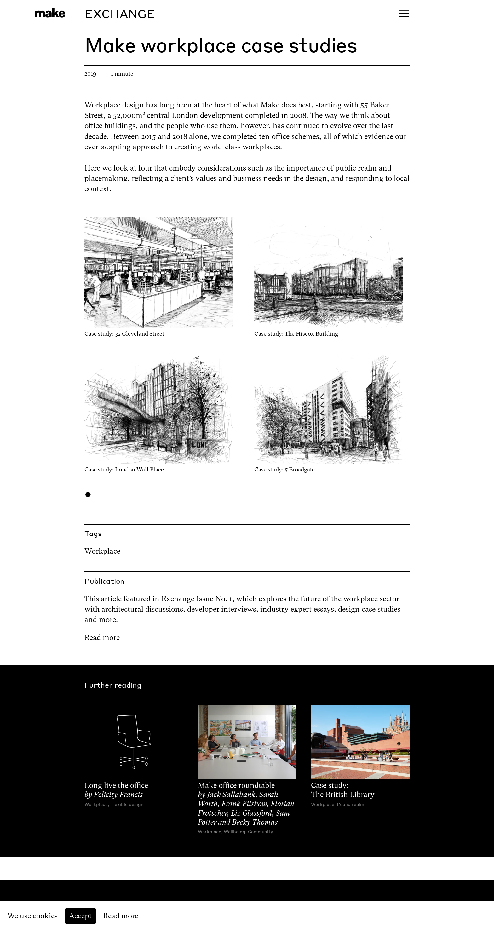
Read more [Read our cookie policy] (120, 915)
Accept (80, 915)
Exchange (119, 13)
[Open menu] (404, 13)
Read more (102, 637)
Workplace (102, 551)
